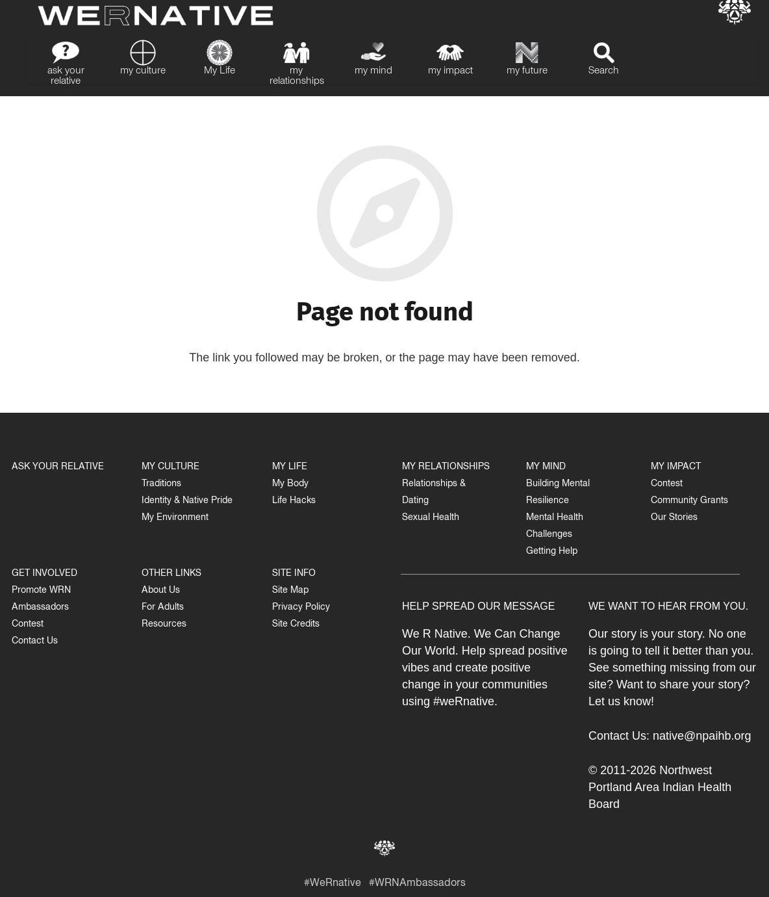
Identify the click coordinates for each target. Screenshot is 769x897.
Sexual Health (430, 518)
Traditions (161, 484)
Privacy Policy (301, 608)
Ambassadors (40, 608)
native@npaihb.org (702, 735)
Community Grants (689, 501)
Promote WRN (41, 591)
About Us (161, 591)
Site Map (290, 591)
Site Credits (296, 625)
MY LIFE (289, 468)
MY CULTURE (170, 468)
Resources (164, 625)
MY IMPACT (676, 468)
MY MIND (546, 468)
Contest (28, 625)
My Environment (175, 518)
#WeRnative (332, 884)
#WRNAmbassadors (417, 884)
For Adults (163, 608)
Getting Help (551, 552)
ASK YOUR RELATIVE (58, 468)
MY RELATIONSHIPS (446, 468)
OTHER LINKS (171, 574)
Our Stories (674, 518)
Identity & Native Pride (187, 501)
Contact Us (35, 642)
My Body (290, 484)
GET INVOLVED (44, 574)
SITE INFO (294, 574)
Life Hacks (294, 501)
